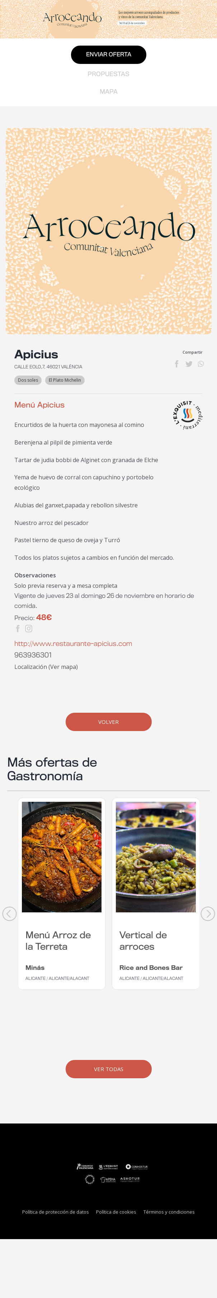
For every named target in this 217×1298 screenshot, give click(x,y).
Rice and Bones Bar (151, 968)
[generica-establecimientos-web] (108, 231)
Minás (34, 968)
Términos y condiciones (169, 1212)
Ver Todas (108, 1069)
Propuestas (108, 74)
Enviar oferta (108, 54)
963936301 (33, 655)
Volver (108, 721)
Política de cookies (116, 1212)
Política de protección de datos (55, 1212)
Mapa (109, 92)
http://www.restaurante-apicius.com (73, 644)
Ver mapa (63, 667)
